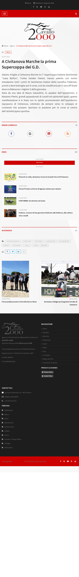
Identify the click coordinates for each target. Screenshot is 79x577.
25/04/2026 (23, 174)
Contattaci (10, 401)
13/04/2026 (23, 210)
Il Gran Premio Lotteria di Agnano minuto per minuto (40, 189)
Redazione (10, 386)
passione (44, 245)
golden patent (64, 241)
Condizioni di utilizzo (13, 409)
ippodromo (17, 245)
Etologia (7, 490)
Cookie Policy (11, 422)
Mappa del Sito (11, 405)
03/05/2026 (23, 186)
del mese (39, 162)
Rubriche (9, 382)
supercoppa (27, 241)
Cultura (7, 477)
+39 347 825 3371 (10, 447)
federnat (6, 245)
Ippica (12, 46)
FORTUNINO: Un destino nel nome (32, 201)
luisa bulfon (50, 241)
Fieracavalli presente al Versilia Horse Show (19, 302)
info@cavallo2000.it (11, 443)
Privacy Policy (11, 418)
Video (8, 393)
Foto (7, 397)
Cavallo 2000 (17, 461)
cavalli (27, 245)
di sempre (39, 166)
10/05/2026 (6, 299)
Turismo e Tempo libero (12, 486)
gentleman (38, 241)
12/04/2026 (23, 198)
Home (5, 46)
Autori (8, 390)
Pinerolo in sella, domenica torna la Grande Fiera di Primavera (43, 177)
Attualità (9, 378)
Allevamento (9, 469)
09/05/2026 (73, 299)
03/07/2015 (6, 57)
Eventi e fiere (9, 473)
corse (35, 245)
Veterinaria (8, 494)
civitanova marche (12, 241)
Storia (6, 482)
